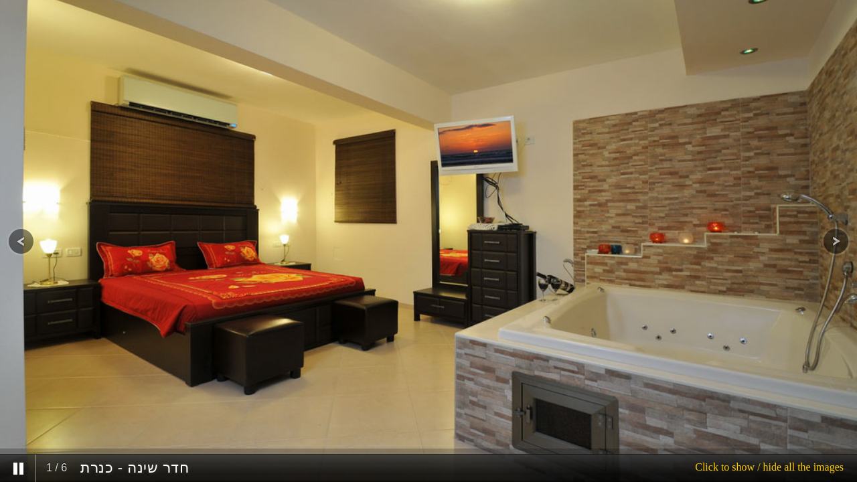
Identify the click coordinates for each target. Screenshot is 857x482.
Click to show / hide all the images (769, 467)
